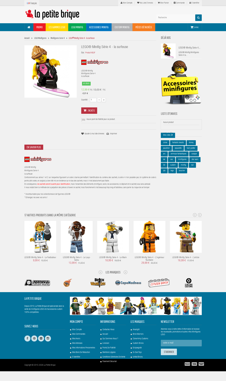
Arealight (136, 330)
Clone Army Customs (140, 339)
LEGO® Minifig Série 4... (189, 48)
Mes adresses (77, 343)
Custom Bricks (138, 343)
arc (164, 169)
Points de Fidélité (109, 348)
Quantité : (84, 100)
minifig (183, 180)
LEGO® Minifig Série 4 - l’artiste (185, 257)
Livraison (105, 343)
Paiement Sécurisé (109, 361)
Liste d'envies (169, 118)
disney (191, 158)
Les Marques (113, 272)
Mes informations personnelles (83, 348)
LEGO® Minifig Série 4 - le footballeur (40, 257)
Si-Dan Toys (137, 352)
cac (171, 175)
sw (164, 175)
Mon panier (163, 3)
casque (194, 169)
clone (165, 158)
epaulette (178, 163)
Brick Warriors (138, 334)
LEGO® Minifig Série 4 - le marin (113, 257)
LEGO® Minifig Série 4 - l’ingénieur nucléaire (149, 258)
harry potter (191, 163)
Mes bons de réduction (81, 352)
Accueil (105, 334)
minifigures (182, 175)
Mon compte (126, 3)
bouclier (182, 186)
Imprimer (113, 134)
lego (172, 186)
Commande (179, 3)
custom (173, 180)
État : (83, 53)
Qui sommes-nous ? (110, 339)
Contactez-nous (108, 330)
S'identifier (194, 3)
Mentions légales (109, 352)
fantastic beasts (178, 158)
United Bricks (138, 357)
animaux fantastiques (178, 169)
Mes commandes (78, 334)
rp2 (192, 180)
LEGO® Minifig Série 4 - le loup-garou (76, 258)
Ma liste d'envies (145, 3)
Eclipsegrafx (137, 348)
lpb (164, 186)
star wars (195, 175)
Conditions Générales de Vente (113, 357)
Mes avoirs (76, 339)
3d (164, 180)
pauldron (166, 163)
